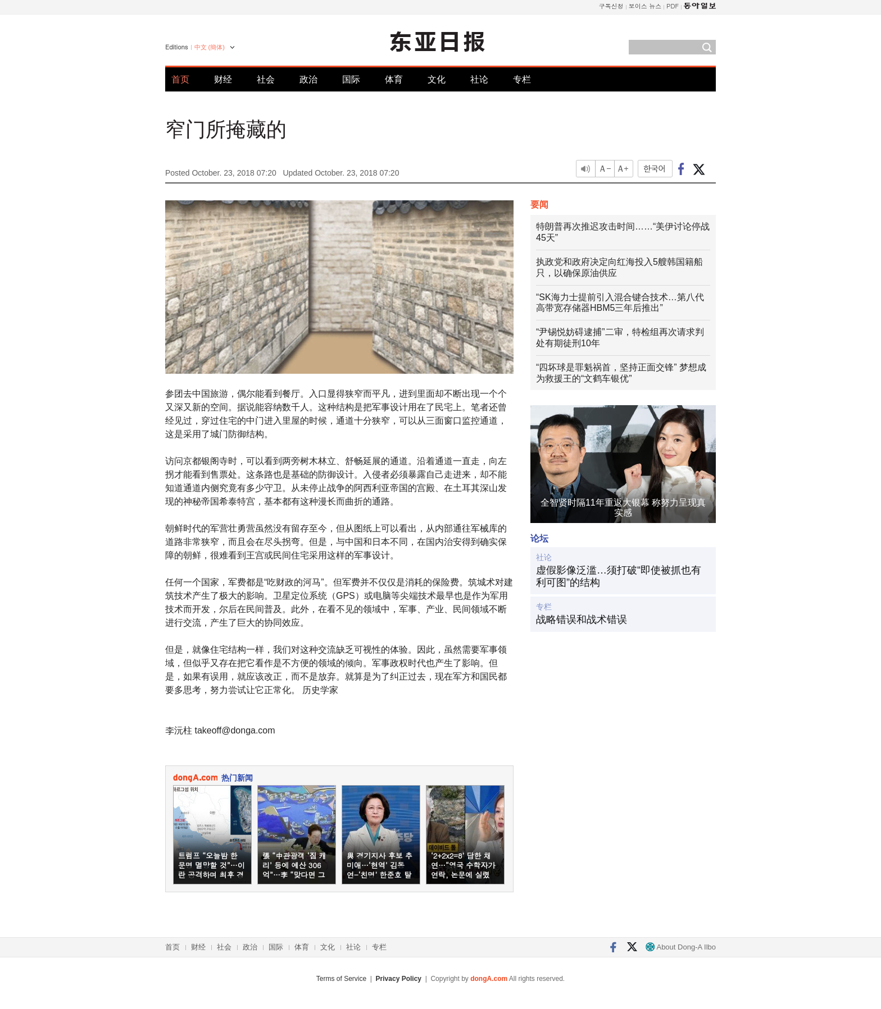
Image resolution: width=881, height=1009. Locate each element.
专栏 (522, 79)
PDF (672, 6)
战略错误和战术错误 (581, 619)
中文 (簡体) (209, 47)
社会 (266, 79)
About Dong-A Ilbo (681, 947)
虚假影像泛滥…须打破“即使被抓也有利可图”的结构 (618, 576)
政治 (308, 79)
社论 (479, 79)
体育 (394, 79)
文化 (437, 79)
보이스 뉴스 (645, 6)
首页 (180, 79)
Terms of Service (341, 979)
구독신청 (611, 6)
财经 (223, 79)
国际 (351, 79)
